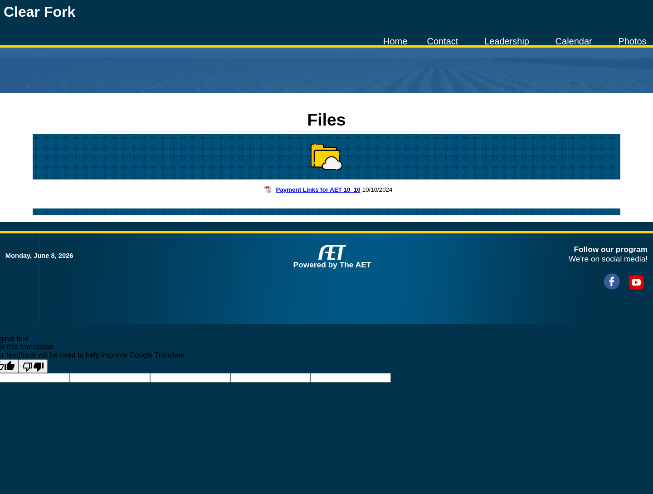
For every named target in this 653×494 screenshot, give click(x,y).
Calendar (574, 41)
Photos (632, 41)
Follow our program (611, 249)
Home (395, 41)
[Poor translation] (33, 366)
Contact (442, 41)
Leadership (506, 41)
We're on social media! (608, 258)
